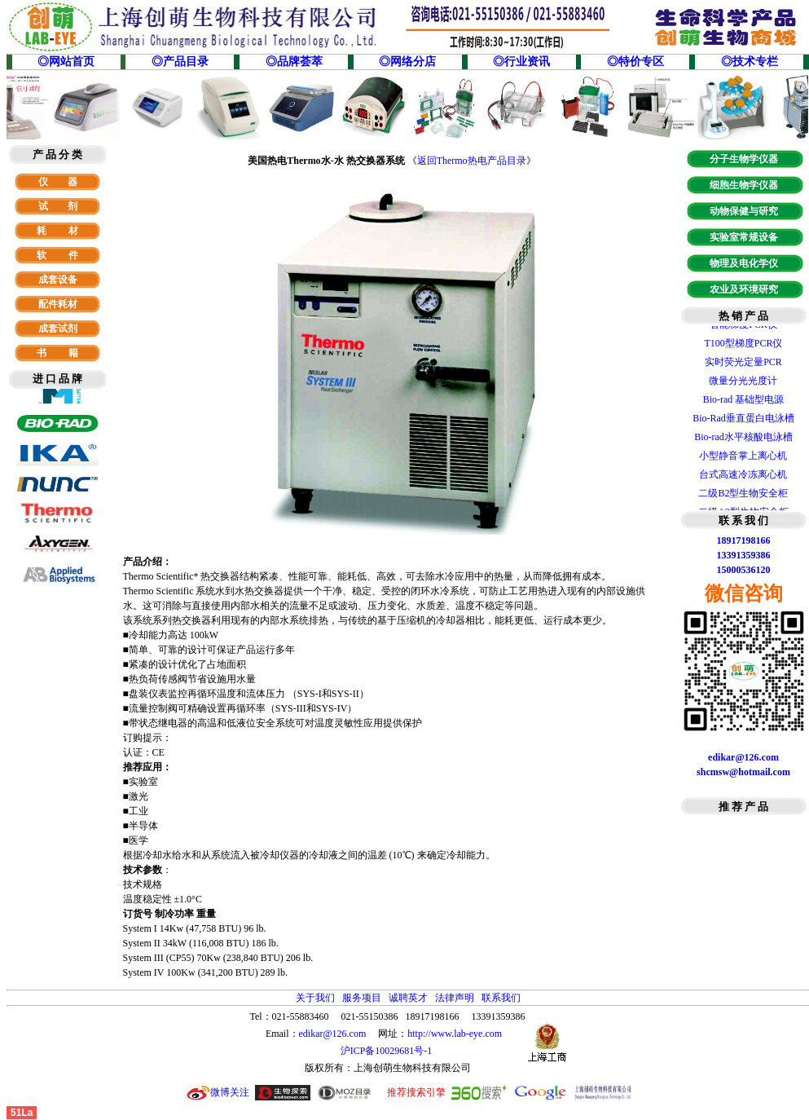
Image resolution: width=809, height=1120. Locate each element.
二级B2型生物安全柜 (743, 496)
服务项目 (361, 997)
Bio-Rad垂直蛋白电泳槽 (743, 421)
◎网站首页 (66, 61)
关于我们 (315, 997)
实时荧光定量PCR (743, 365)
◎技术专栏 (749, 61)
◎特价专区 (635, 61)
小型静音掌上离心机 (743, 459)
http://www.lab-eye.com (454, 1033)
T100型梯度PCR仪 (743, 346)
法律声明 (454, 997)
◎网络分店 (407, 61)
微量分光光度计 (743, 384)
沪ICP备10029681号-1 (388, 1050)
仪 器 (57, 181)
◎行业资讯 (521, 61)
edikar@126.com (333, 1033)
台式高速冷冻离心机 (743, 477)
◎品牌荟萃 (294, 61)
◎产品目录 (180, 61)
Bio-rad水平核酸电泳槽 (743, 440)
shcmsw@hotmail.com (743, 772)
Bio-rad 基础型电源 (744, 402)
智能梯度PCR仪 (743, 327)
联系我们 (501, 997)
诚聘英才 (408, 997)
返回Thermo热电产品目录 (471, 160)
